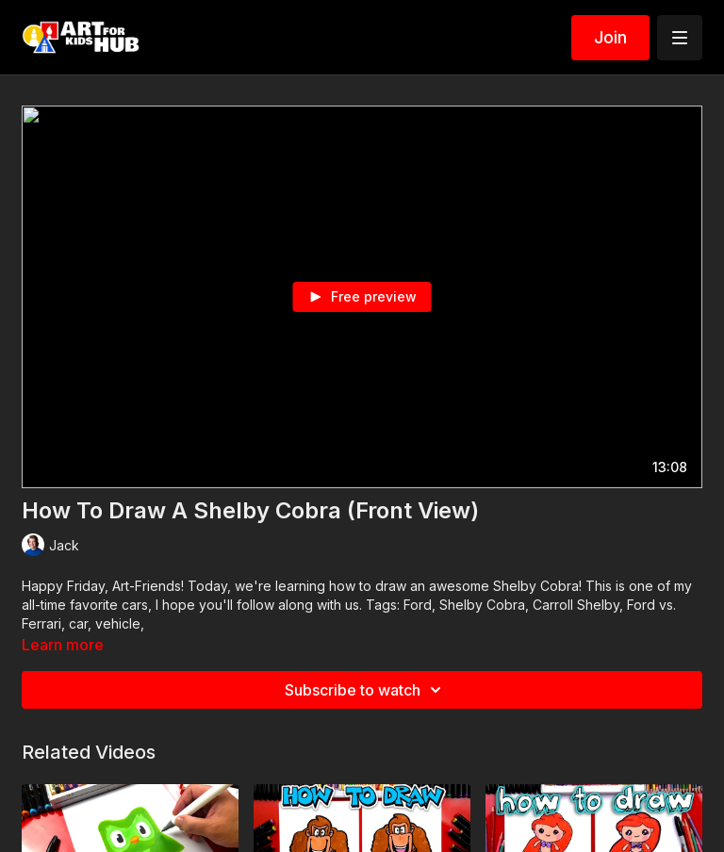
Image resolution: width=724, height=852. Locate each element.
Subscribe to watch (366, 690)
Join (610, 37)
